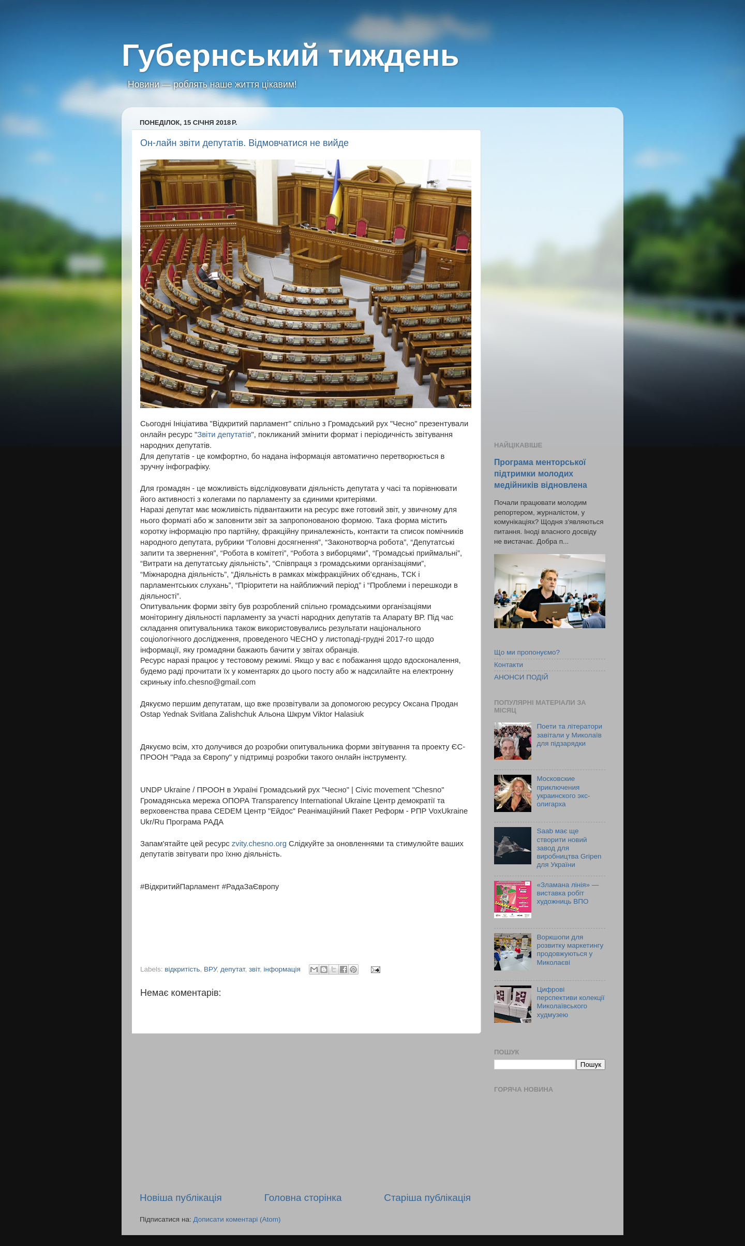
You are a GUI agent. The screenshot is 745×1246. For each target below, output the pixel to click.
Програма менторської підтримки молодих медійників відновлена (540, 473)
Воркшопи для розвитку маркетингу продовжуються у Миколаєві (570, 949)
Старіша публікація (427, 1197)
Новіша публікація (181, 1197)
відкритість (182, 969)
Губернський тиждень (290, 55)
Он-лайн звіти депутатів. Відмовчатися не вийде (244, 143)
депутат (232, 969)
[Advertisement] (305, 1112)
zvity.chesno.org (259, 843)
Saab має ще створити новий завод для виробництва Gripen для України (569, 847)
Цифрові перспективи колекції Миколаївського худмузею (570, 1002)
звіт (254, 969)
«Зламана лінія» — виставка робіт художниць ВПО (568, 893)
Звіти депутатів (224, 434)
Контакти (508, 665)
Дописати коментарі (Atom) (236, 1219)
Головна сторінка (303, 1197)
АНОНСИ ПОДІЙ (521, 677)
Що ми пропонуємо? (527, 652)
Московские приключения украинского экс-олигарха (563, 791)
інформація (281, 969)
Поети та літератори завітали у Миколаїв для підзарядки (569, 734)
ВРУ (210, 969)
